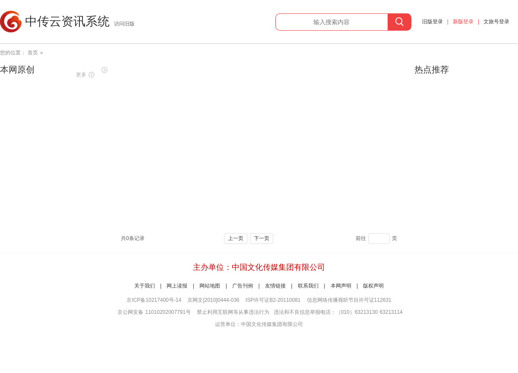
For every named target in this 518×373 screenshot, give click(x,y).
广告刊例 (242, 286)
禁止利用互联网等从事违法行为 (233, 312)
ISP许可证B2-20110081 (273, 300)
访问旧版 (124, 24)
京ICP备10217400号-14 (153, 300)
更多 (81, 75)
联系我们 (308, 286)
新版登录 (463, 22)
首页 (33, 53)
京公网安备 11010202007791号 (154, 312)
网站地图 (209, 286)
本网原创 (17, 69)
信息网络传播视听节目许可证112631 (349, 300)
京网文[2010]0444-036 (213, 300)
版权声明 (373, 286)
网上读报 (177, 286)
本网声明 (341, 286)
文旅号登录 (496, 22)
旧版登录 (432, 22)
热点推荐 (431, 69)
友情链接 (275, 286)
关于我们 (144, 286)
